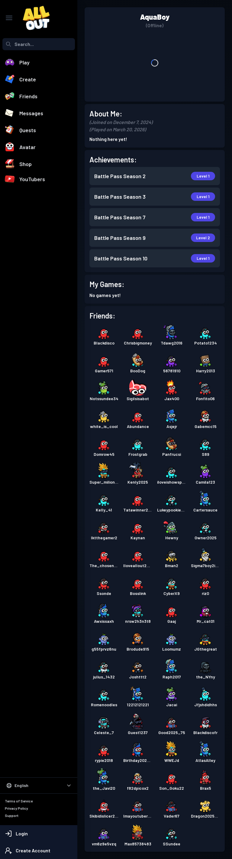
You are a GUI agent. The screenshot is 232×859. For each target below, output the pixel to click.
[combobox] (38, 44)
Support (11, 815)
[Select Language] (38, 785)
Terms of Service (19, 801)
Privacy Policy (16, 808)
